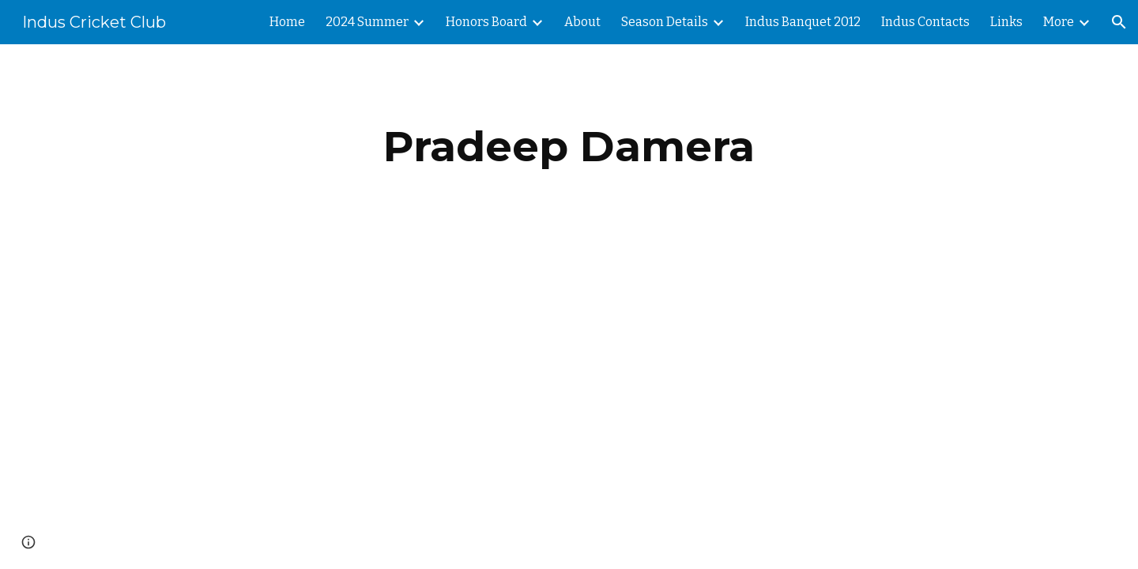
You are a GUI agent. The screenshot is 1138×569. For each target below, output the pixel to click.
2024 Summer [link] (367, 21)
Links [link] (1006, 21)
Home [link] (287, 21)
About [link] (582, 21)
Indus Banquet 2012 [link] (803, 21)
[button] (1119, 22)
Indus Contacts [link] (925, 21)
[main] (569, 146)
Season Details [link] (664, 21)
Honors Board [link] (486, 21)
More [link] (1058, 21)
